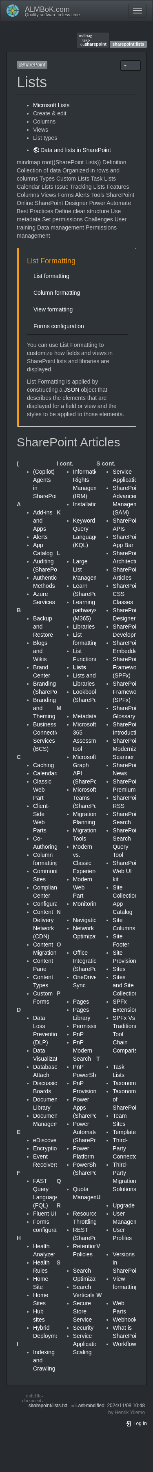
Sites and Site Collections (126, 985)
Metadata (85, 716)
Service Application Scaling (87, 1344)
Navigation (86, 920)
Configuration (50, 903)
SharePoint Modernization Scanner (131, 748)
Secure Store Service (82, 1311)
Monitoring (86, 903)
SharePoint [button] (32, 65)
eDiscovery (47, 1140)
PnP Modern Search (82, 1050)
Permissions (88, 1026)
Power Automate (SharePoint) (89, 1132)
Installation (86, 504)
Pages (81, 1001)
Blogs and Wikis (40, 651)
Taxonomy (126, 1083)
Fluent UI (44, 1213)
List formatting (51, 276)
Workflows (126, 1344)
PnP (78, 1034)
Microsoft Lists (51, 105)
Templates (126, 1132)
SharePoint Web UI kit (127, 871)
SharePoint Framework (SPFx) (127, 667)
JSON (71, 389)
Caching (43, 765)
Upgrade (124, 1205)
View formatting (53, 309)
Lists (79, 667)
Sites (119, 969)
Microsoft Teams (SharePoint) (89, 797)
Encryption (46, 1148)
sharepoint (92, 39)
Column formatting (56, 292)
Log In (136, 1423)
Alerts (40, 537)
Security (83, 1327)
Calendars (46, 773)
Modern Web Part (82, 887)
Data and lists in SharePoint (75, 150)
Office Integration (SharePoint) (89, 960)
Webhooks (126, 1319)
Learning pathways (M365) (85, 610)
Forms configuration (58, 326)
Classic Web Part (42, 789)
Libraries (84, 626)
